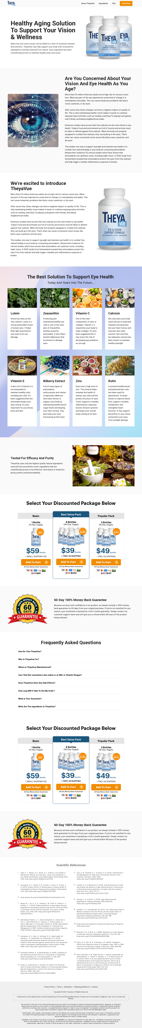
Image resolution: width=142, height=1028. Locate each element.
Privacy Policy (49, 987)
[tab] (71, 651)
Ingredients (103, 3)
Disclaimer (68, 987)
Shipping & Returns (81, 987)
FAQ (113, 3)
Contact (95, 987)
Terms (59, 987)
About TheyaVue (87, 3)
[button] (71, 651)
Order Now (126, 3)
